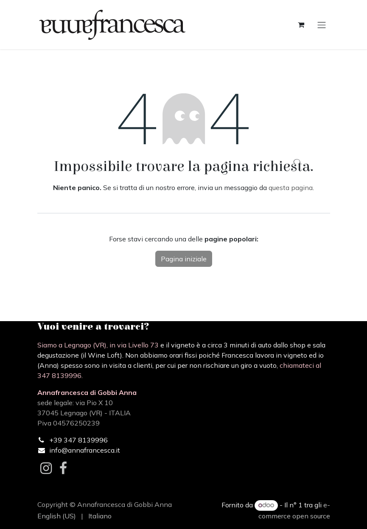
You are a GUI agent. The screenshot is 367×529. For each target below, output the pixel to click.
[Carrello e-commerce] (301, 24)
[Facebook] (63, 468)
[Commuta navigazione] (321, 25)
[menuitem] (56, 515)
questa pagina (291, 187)
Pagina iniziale (184, 259)
